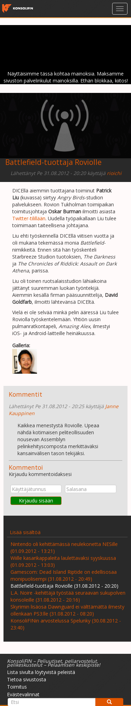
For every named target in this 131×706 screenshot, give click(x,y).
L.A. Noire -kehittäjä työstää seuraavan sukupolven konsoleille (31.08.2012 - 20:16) (67, 596)
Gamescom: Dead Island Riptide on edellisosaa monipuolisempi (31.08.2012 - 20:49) (63, 575)
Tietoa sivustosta (26, 679)
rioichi (114, 173)
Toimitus (17, 686)
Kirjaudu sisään (36, 500)
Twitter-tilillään (28, 218)
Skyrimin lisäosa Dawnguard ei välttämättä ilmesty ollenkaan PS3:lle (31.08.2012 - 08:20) (67, 610)
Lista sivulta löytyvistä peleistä (41, 672)
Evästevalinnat (23, 694)
